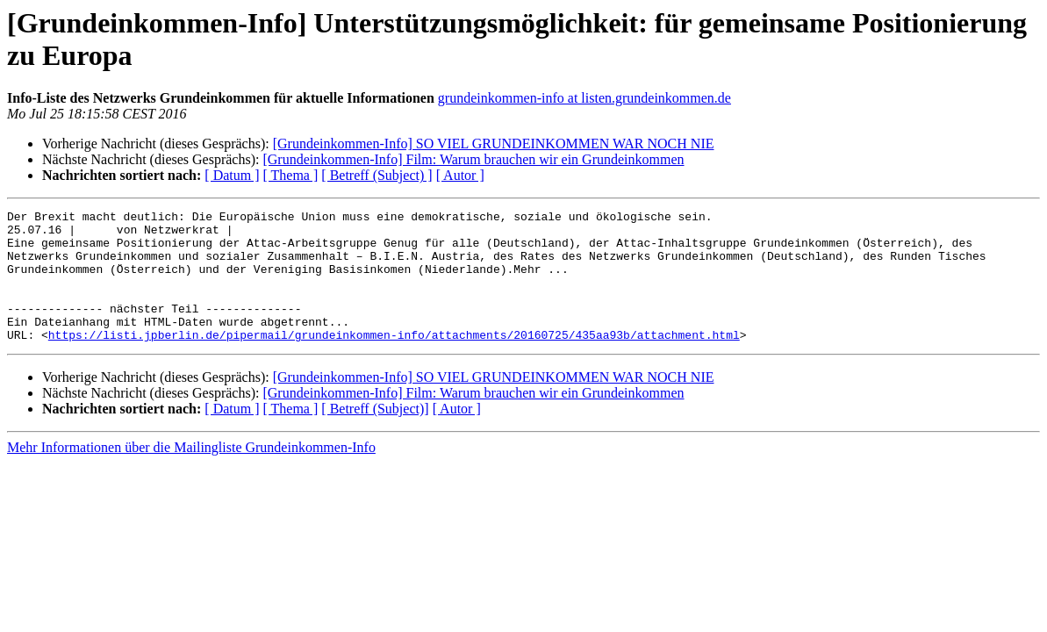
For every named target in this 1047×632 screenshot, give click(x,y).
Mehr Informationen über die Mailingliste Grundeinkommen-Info (191, 473)
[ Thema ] (291, 175)
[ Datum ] (231, 175)
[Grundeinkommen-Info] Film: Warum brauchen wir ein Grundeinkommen (473, 159)
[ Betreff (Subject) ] (376, 175)
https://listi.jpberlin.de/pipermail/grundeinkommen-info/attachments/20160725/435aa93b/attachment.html (394, 361)
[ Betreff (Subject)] (374, 434)
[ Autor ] (460, 175)
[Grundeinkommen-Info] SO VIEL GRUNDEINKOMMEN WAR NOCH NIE (493, 143)
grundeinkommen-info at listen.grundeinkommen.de (584, 97)
